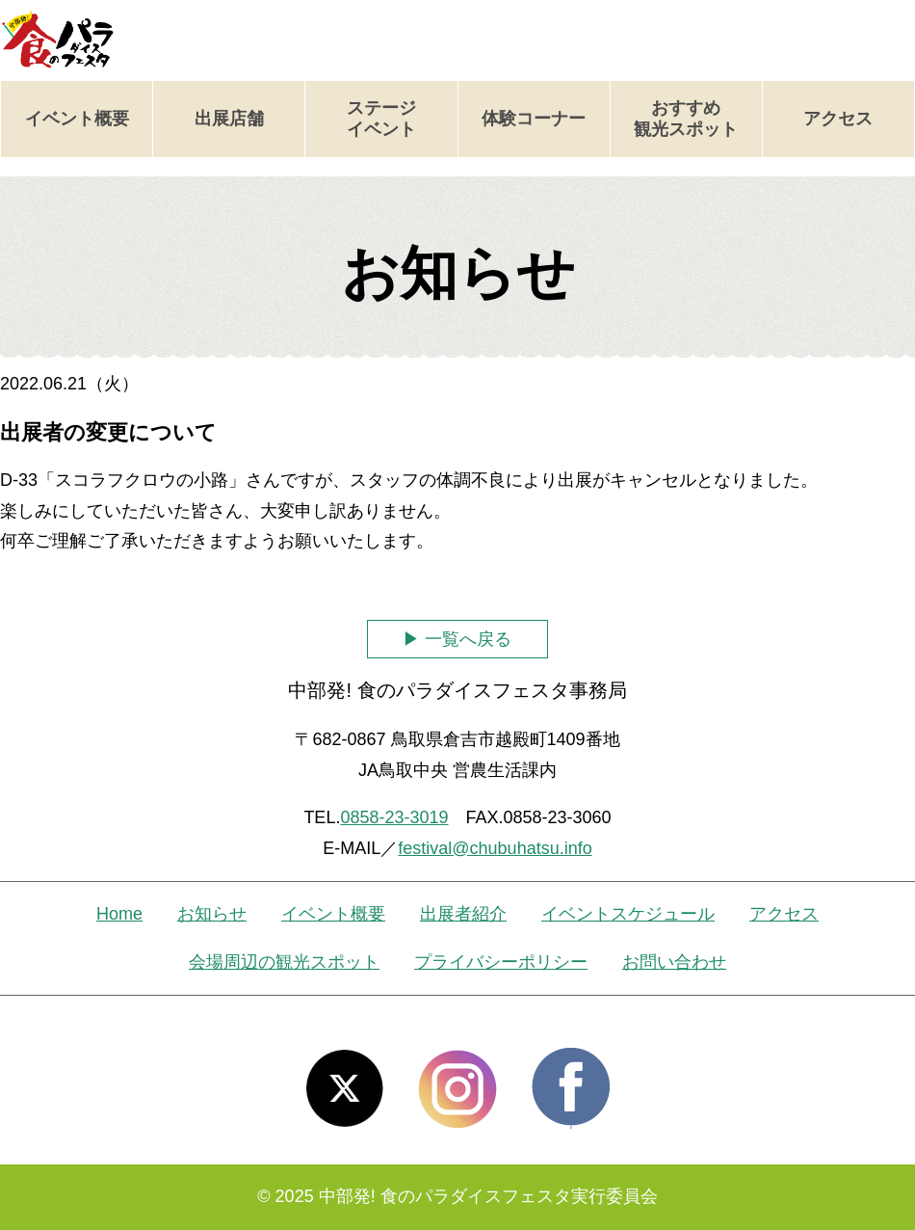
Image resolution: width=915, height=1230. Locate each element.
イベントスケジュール (628, 913)
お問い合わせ (674, 962)
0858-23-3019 (394, 817)
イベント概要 (77, 118)
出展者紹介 (463, 913)
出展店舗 (229, 118)
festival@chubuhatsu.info (494, 848)
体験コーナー (534, 118)
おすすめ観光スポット (686, 118)
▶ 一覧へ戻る (457, 639)
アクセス (838, 118)
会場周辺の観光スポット (284, 962)
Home (119, 913)
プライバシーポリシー (501, 962)
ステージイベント (381, 118)
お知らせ (212, 913)
